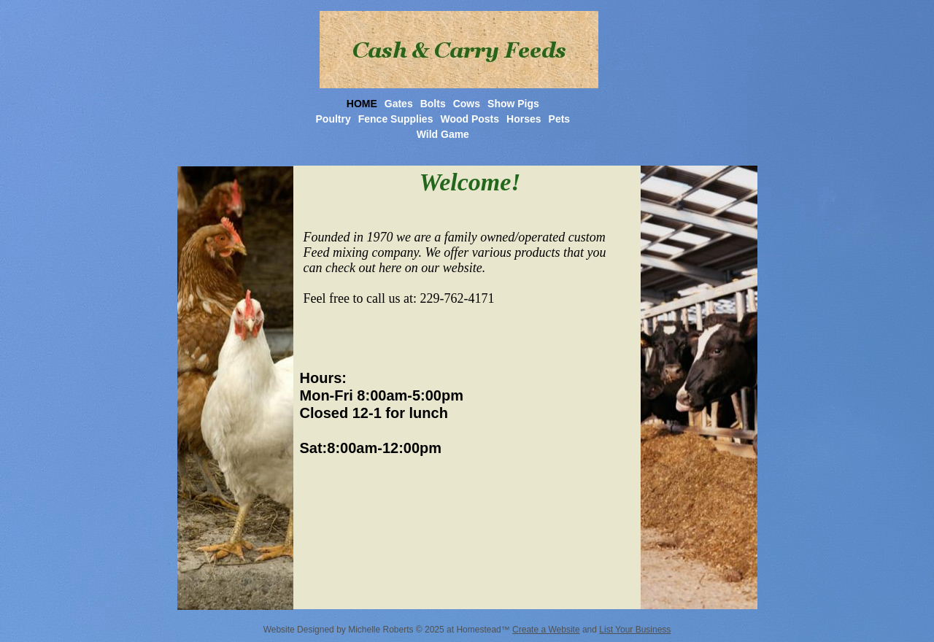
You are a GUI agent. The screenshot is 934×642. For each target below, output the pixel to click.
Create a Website (546, 629)
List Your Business (635, 629)
